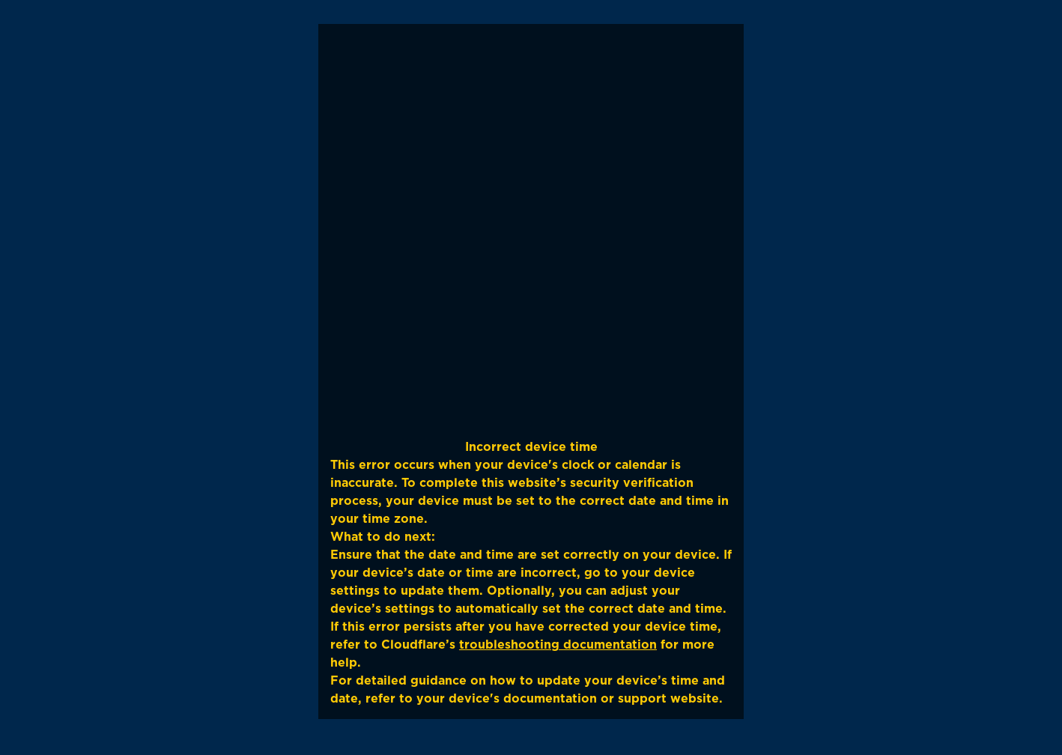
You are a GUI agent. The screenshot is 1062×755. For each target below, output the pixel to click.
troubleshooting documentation (558, 644)
